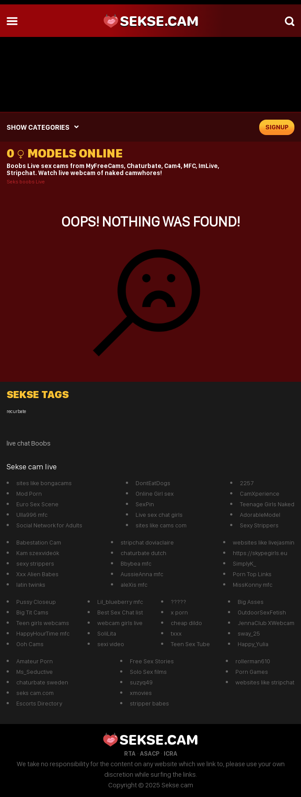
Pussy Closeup (36, 601)
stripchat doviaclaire (147, 542)
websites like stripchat (264, 682)
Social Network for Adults (49, 525)
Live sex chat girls (159, 514)
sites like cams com (161, 525)
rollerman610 (252, 661)
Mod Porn (29, 493)
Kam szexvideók (37, 552)
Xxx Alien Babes (37, 574)
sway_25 (249, 633)
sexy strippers (35, 563)
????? (178, 601)
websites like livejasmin (263, 542)
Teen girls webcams (42, 622)
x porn (179, 612)
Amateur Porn (34, 661)
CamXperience (259, 493)
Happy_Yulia (253, 643)
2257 (246, 482)
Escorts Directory (39, 703)
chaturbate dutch (143, 552)
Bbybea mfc (136, 563)
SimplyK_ (244, 563)
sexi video (110, 643)
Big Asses (251, 601)
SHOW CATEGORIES (38, 127)
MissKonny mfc (252, 584)
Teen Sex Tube (190, 643)
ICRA (170, 753)
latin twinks (30, 584)
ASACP (149, 753)
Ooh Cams (30, 643)
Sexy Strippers (259, 525)
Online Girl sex (155, 493)
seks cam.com (35, 692)
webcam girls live (120, 622)
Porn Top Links (252, 574)
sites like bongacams (44, 482)
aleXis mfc (134, 584)
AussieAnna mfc (142, 574)
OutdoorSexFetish (262, 612)
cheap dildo (186, 622)
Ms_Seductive (34, 671)
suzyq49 (141, 682)
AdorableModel (260, 514)
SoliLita (106, 633)
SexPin (145, 504)
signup (277, 127)
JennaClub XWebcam (266, 622)
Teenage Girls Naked (267, 504)
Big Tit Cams (32, 612)
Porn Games (251, 671)
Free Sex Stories (152, 661)
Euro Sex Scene (37, 504)
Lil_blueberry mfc (120, 601)
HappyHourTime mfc (43, 633)
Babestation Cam (38, 542)
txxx (176, 633)
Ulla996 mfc (32, 514)
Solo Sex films (148, 671)
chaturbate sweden (42, 682)
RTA (130, 753)
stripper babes (149, 703)
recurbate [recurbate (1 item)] (16, 411)
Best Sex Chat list (120, 612)
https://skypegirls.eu (260, 552)
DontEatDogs (153, 482)
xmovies (141, 692)
